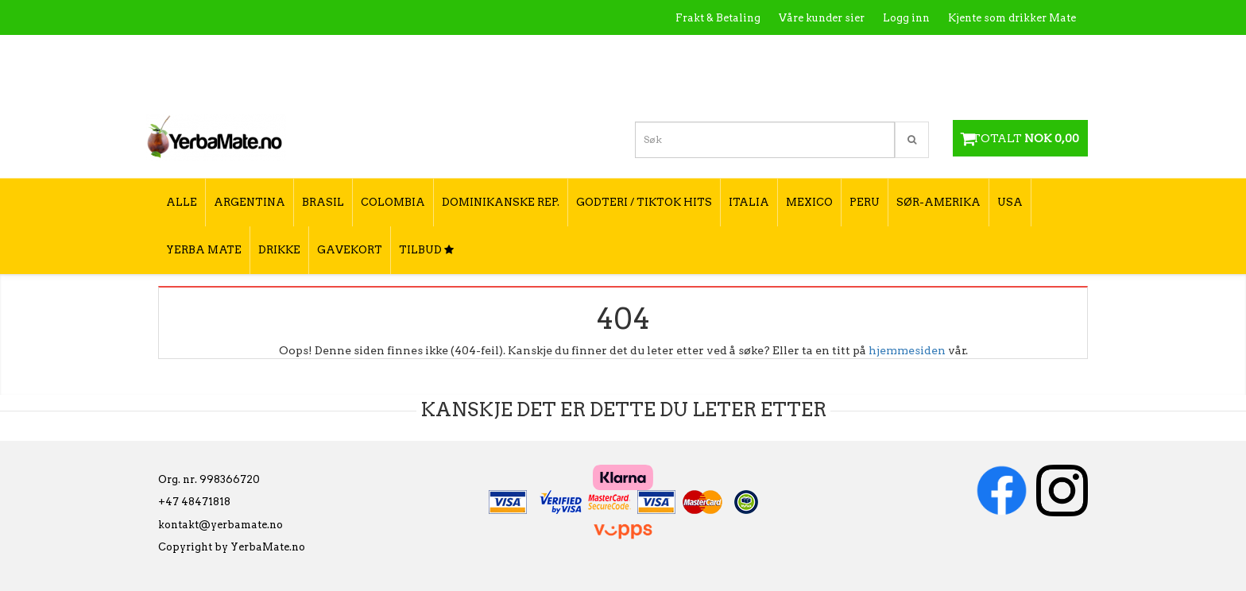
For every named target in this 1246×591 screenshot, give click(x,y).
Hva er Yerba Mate (760, 52)
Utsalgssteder (924, 52)
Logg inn (906, 18)
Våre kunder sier (822, 18)
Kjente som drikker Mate (1012, 18)
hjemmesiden (907, 350)
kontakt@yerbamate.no (220, 525)
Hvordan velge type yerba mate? (990, 85)
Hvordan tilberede (1027, 52)
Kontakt (849, 52)
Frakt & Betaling (717, 18)
